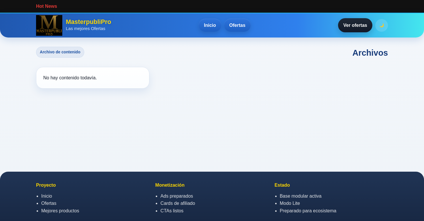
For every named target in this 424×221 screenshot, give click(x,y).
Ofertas (237, 25)
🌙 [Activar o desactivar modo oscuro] (381, 25)
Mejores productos (60, 210)
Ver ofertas (355, 25)
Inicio (210, 25)
